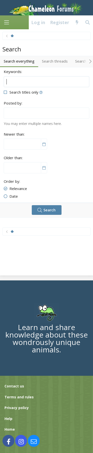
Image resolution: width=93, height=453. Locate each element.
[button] (41, 92)
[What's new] (77, 22)
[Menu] (6, 22)
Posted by (13, 103)
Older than (13, 157)
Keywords (12, 71)
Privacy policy (16, 407)
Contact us (14, 386)
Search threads (55, 61)
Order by (11, 181)
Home (9, 429)
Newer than (14, 134)
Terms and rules (19, 397)
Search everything (19, 61)
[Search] (87, 22)
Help (8, 418)
